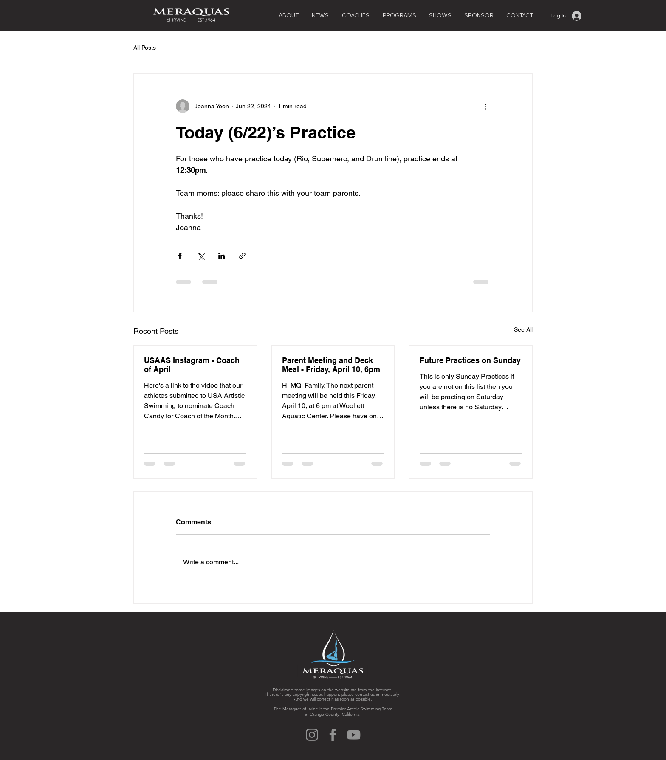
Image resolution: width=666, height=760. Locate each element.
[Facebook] (333, 734)
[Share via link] (242, 256)
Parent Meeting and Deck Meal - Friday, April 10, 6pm (331, 365)
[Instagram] (312, 734)
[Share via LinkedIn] (221, 256)
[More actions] (485, 106)
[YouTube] (353, 734)
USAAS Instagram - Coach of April (192, 365)
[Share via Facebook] (180, 256)
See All (523, 329)
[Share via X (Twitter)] (201, 256)
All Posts (144, 47)
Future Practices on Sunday (470, 360)
